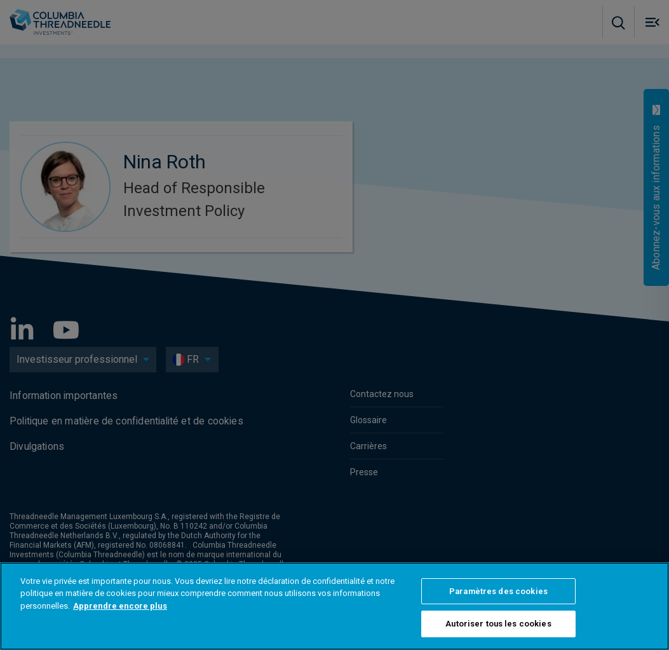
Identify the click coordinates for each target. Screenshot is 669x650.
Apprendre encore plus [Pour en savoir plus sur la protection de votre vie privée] (120, 606)
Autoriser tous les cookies (498, 623)
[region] (334, 606)
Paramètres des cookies (498, 591)
